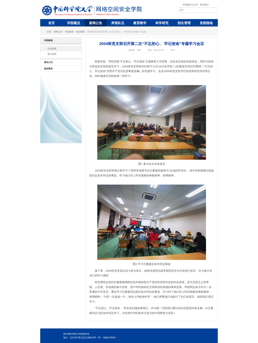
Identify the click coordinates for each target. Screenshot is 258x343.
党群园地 (206, 23)
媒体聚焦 (48, 68)
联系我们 (204, 4)
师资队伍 (117, 23)
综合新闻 (80, 31)
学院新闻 (69, 31)
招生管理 (184, 23)
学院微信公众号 (190, 4)
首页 (51, 23)
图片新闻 (52, 54)
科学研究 (161, 23)
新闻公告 (95, 23)
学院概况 (73, 23)
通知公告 (48, 62)
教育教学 (139, 23)
